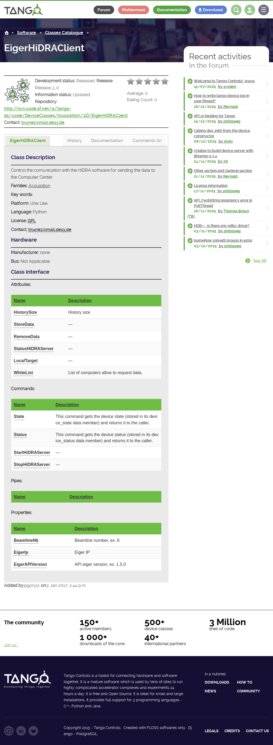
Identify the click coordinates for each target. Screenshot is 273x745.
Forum (104, 9)
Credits (232, 731)
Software (26, 32)
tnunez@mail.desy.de (43, 122)
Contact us (257, 731)
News (210, 691)
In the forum (209, 65)
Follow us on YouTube (9, 731)
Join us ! (11, 645)
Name (20, 300)
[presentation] (28, 141)
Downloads (217, 682)
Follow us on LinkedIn (21, 731)
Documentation (172, 9)
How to (244, 682)
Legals (212, 731)
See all (259, 260)
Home (6, 32)
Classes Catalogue (64, 32)
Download (213, 9)
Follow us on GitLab (33, 731)
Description (80, 300)
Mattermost (133, 9)
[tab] (28, 141)
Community (248, 691)
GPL (32, 220)
